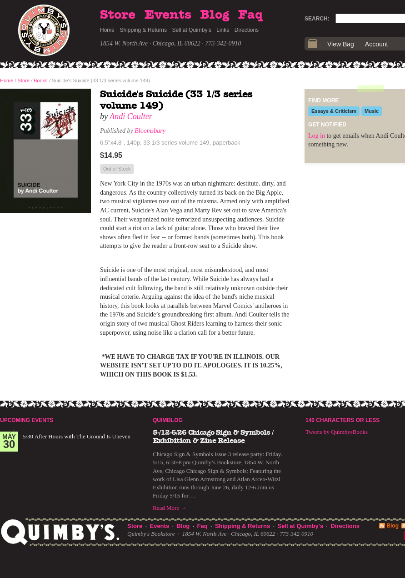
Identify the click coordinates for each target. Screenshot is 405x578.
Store (117, 15)
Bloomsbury (150, 130)
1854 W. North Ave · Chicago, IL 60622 (150, 43)
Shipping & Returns (143, 30)
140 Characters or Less (342, 420)
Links (222, 30)
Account (376, 44)
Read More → (169, 507)
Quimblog (168, 420)
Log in (316, 135)
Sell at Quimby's (191, 30)
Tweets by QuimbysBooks (336, 431)
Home (107, 30)
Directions (247, 30)
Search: (317, 18)
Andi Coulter (131, 116)
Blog (214, 15)
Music (372, 111)
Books (41, 80)
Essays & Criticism (333, 111)
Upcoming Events (26, 420)
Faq (250, 15)
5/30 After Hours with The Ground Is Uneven (76, 436)
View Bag (340, 44)
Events (168, 15)
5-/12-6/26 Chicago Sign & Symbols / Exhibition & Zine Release (213, 436)
